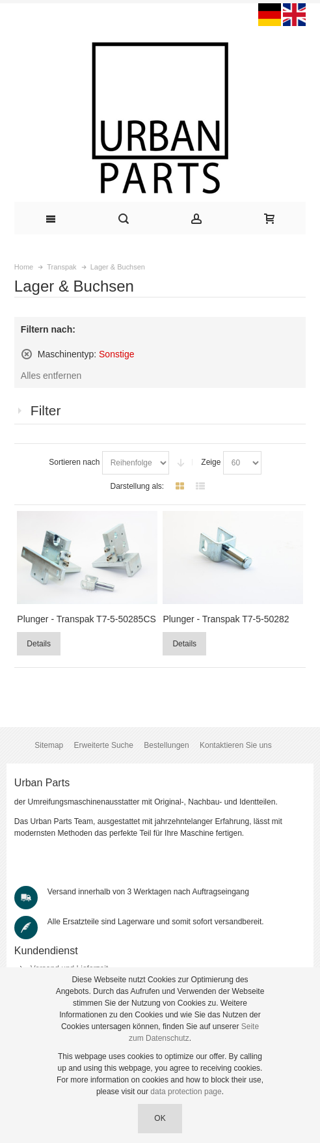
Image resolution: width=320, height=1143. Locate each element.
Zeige (210, 462)
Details (39, 643)
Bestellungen (166, 745)
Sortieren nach (74, 462)
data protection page (185, 1091)
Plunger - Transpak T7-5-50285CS (86, 619)
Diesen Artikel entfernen (27, 354)
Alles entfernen (51, 375)
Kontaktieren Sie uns (236, 745)
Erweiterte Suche (103, 745)
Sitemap (48, 745)
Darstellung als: (137, 486)
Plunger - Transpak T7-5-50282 (226, 619)
